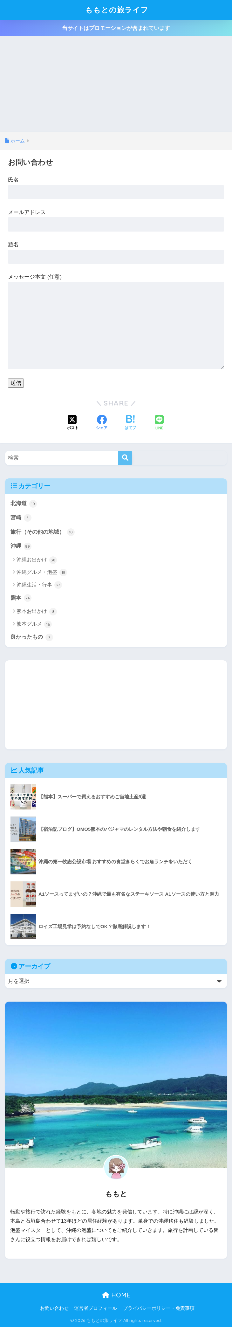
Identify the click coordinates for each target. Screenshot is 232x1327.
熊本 (20, 598)
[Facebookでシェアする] (101, 423)
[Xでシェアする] (72, 423)
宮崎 (20, 518)
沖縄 (20, 546)
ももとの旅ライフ (116, 9)
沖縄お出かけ (37, 560)
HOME (116, 1295)
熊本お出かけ (37, 611)
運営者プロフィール (95, 1308)
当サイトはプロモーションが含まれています (116, 28)
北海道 (23, 504)
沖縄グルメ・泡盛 (42, 572)
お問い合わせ (54, 1308)
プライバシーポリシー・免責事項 (158, 1308)
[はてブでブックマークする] (130, 423)
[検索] (125, 458)
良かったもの (31, 637)
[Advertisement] (116, 84)
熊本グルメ (34, 624)
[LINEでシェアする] (159, 423)
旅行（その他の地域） (42, 532)
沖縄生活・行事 (39, 585)
